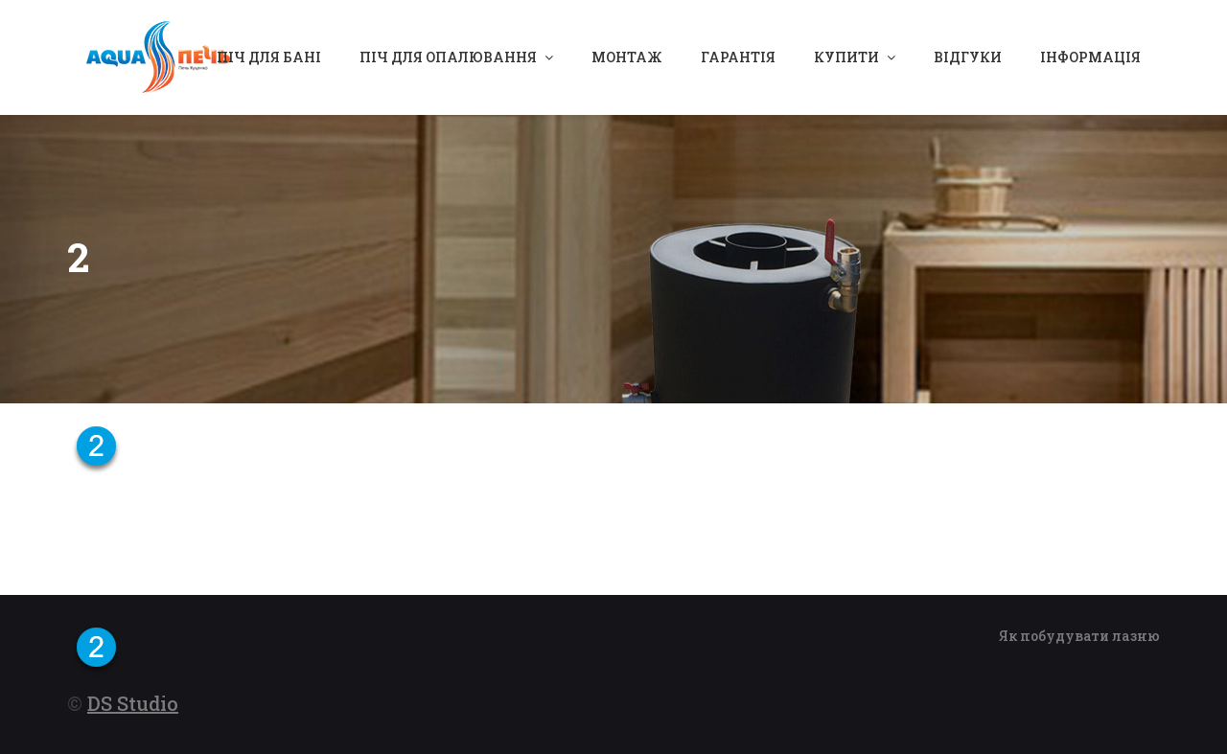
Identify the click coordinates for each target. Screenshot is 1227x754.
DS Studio (132, 703)
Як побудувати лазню (1079, 636)
